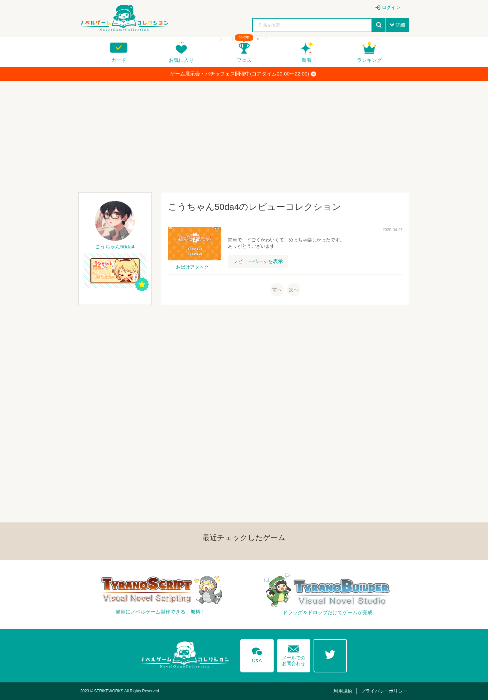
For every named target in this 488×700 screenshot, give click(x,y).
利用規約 (343, 691)
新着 (307, 60)
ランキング (369, 60)
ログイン (391, 7)
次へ (293, 289)
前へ (277, 289)
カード (118, 60)
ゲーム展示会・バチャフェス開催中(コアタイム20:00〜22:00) (243, 73)
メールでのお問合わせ (293, 654)
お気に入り (181, 60)
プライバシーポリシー (384, 691)
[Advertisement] (244, 134)
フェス (244, 60)
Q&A (257, 653)
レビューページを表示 (258, 261)
